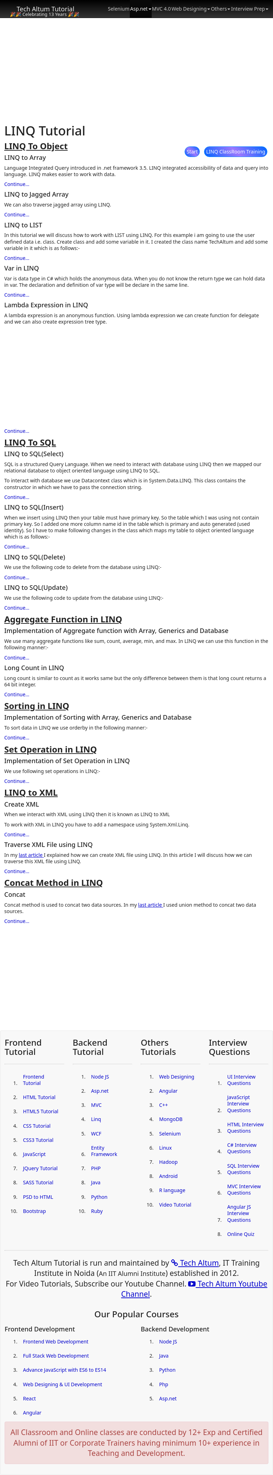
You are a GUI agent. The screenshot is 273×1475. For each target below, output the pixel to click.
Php (163, 1384)
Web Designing (191, 8)
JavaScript (34, 1154)
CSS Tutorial (37, 1125)
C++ (163, 1105)
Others (220, 8)
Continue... (16, 184)
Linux (165, 1147)
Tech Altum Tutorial (45, 9)
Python (99, 1197)
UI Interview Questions (241, 1079)
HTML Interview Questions (245, 1127)
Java (96, 1182)
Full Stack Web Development (56, 1355)
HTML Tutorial (39, 1097)
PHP (96, 1168)
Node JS (100, 1076)
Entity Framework (104, 1150)
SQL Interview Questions (243, 1168)
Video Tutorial (175, 1204)
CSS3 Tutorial (38, 1140)
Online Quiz (241, 1234)
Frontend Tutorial (33, 1079)
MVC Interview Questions (244, 1189)
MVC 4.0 (161, 8)
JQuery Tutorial (40, 1168)
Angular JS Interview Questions (239, 1213)
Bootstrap (34, 1211)
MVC (96, 1105)
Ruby (97, 1211)
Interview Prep (249, 8)
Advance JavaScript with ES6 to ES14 (64, 1369)
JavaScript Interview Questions (239, 1103)
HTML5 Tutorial (40, 1111)
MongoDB (170, 1119)
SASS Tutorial (38, 1182)
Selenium (118, 8)
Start (192, 151)
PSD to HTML (38, 1197)
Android (168, 1176)
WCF (96, 1133)
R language (172, 1190)
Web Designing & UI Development (62, 1384)
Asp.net (140, 8)
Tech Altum (195, 1263)
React (29, 1398)
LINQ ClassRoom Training (235, 151)
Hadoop (168, 1161)
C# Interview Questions (242, 1148)
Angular (168, 1090)
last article (31, 855)
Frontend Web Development (55, 1341)
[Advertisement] (136, 70)
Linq (96, 1119)
